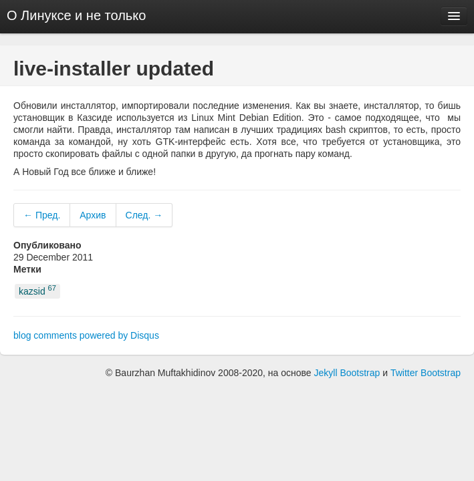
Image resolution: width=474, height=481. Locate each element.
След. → (144, 215)
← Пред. (41, 215)
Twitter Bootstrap (425, 372)
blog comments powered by (86, 335)
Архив (93, 215)
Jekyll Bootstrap (347, 372)
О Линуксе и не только (76, 15)
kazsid (37, 290)
